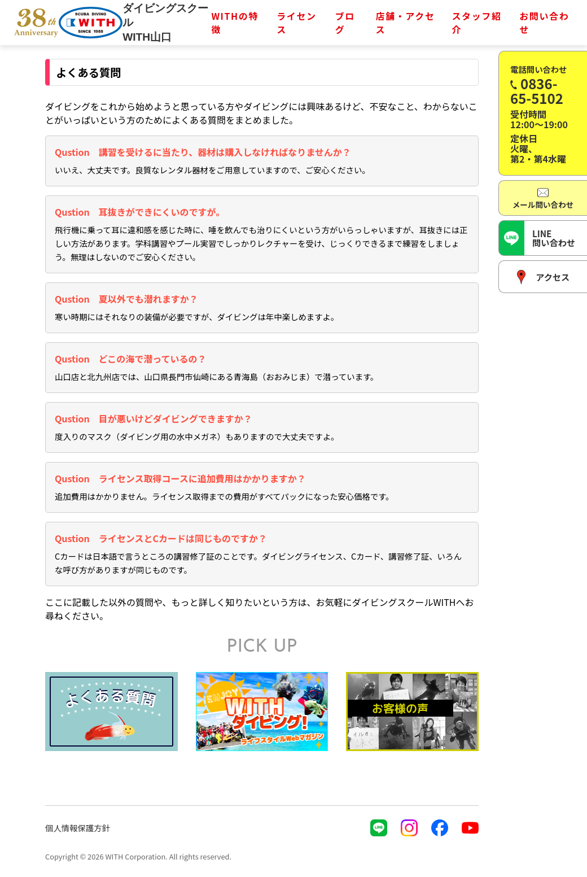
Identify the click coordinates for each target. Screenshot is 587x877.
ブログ (345, 22)
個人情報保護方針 (77, 828)
